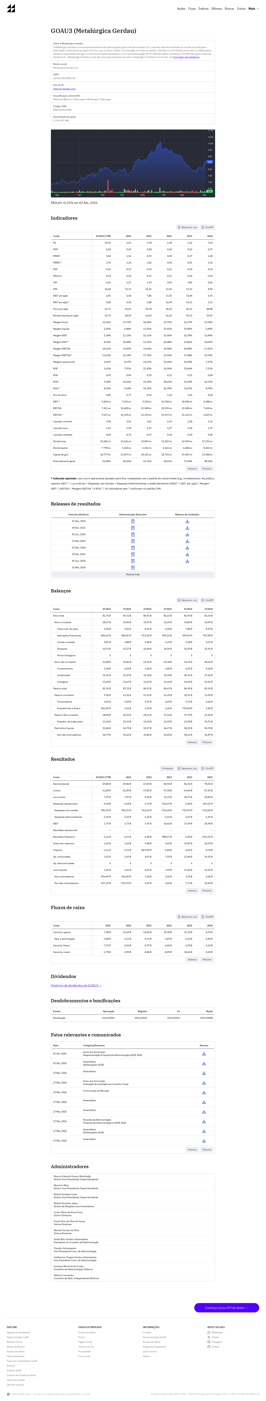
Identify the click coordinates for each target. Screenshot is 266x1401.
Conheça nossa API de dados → (226, 1308)
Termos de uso (86, 1346)
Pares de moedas (16, 1379)
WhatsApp (217, 1332)
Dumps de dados (15, 1351)
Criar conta (84, 1356)
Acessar (204, 1053)
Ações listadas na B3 (18, 1337)
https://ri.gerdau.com (64, 88)
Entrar (241, 9)
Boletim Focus (14, 1341)
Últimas (216, 9)
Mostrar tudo (133, 574)
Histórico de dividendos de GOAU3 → (76, 985)
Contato (147, 1332)
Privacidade (84, 1351)
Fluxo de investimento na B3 (22, 1360)
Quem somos (150, 1351)
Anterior (192, 468)
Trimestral (167, 768)
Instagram (217, 1341)
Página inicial (85, 1341)
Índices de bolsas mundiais (21, 1375)
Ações (181, 9)
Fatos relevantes (15, 1356)
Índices (203, 9)
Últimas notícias (15, 1384)
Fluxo (192, 9)
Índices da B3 (14, 1370)
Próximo (207, 468)
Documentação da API (154, 1337)
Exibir (133, 521)
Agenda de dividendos (18, 1332)
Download (187, 521)
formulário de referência (186, 57)
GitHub (215, 1346)
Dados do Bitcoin (16, 1346)
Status (146, 1356)
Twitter (215, 1337)
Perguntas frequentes (154, 1346)
